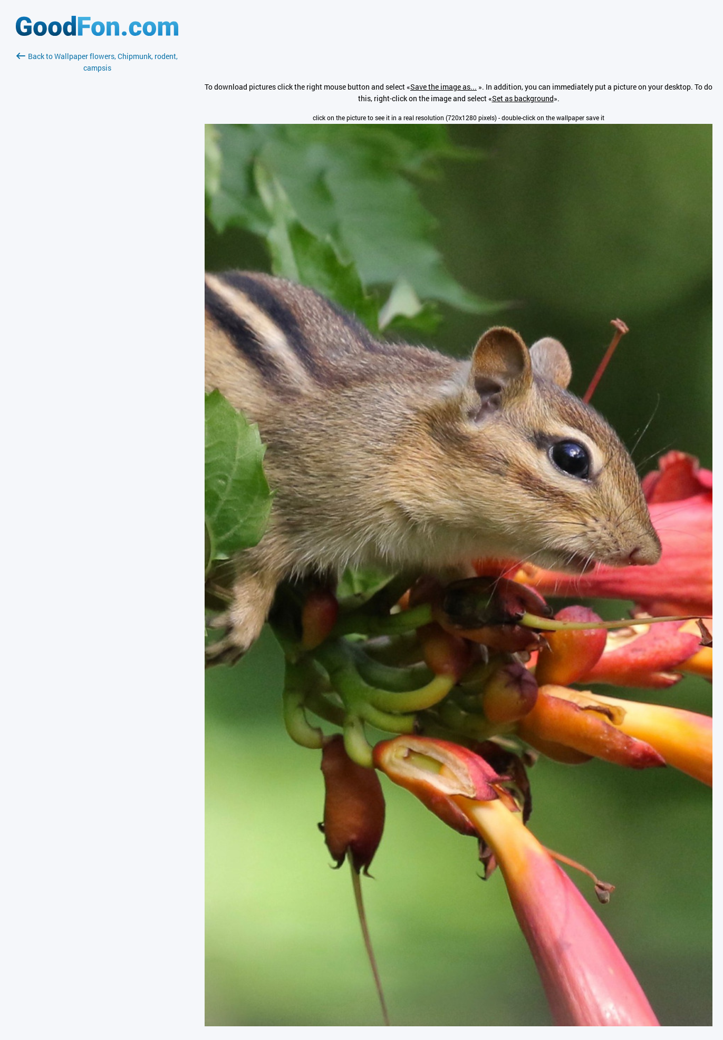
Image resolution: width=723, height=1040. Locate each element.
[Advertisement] (97, 198)
